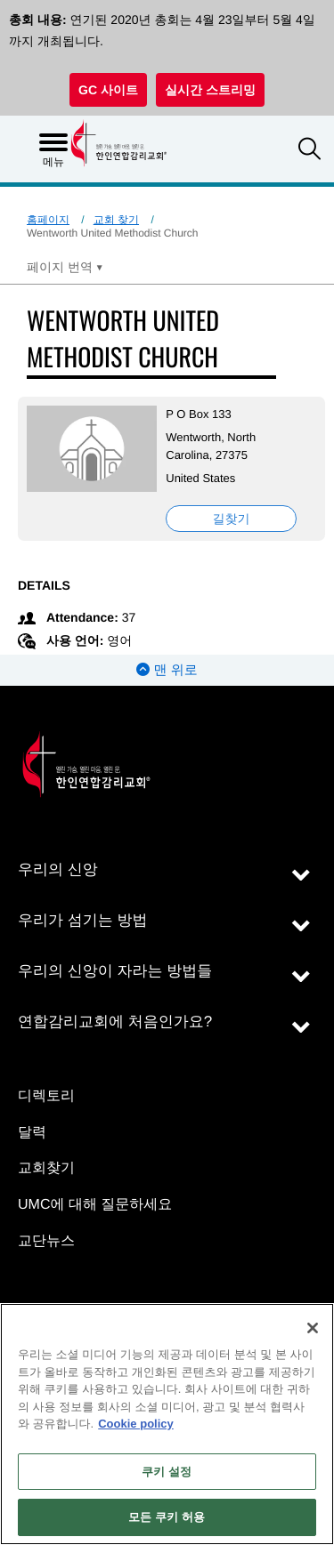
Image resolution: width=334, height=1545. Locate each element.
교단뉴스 (46, 1241)
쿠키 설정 (166, 1471)
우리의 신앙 (58, 869)
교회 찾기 (116, 219)
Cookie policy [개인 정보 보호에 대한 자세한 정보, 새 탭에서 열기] (136, 1423)
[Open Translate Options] (65, 267)
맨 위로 (166, 670)
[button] (309, 150)
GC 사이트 (108, 90)
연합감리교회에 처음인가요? (115, 1021)
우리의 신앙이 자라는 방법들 (115, 970)
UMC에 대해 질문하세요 (95, 1204)
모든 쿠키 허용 (166, 1517)
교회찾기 (46, 1168)
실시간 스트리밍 (210, 90)
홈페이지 (48, 219)
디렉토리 (46, 1096)
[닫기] (312, 1328)
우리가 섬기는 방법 (82, 920)
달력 (32, 1132)
